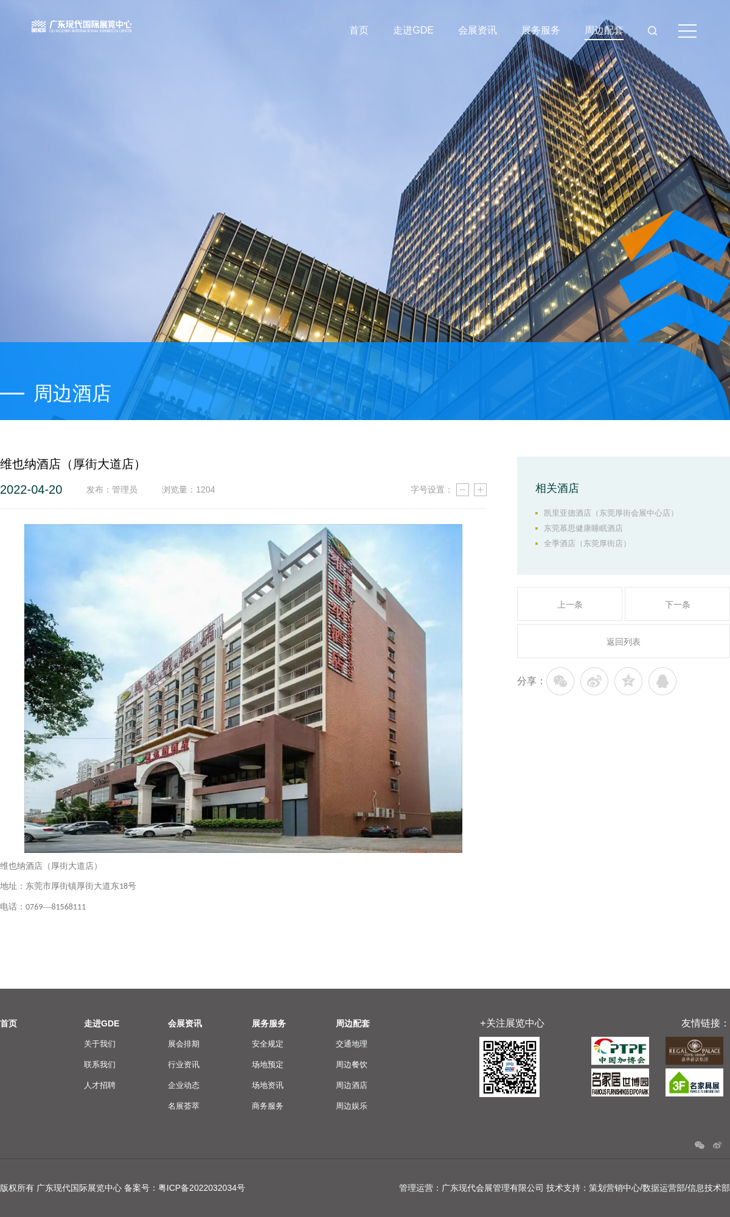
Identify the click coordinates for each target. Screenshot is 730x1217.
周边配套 (604, 30)
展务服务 (540, 30)
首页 (359, 30)
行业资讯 (184, 1064)
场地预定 (267, 1064)
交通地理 (351, 1043)
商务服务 (267, 1105)
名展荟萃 (184, 1105)
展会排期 (184, 1043)
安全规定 (267, 1043)
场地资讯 (267, 1085)
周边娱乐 (351, 1105)
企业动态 (184, 1085)
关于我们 (100, 1043)
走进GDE (413, 30)
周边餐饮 (351, 1064)
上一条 (570, 604)
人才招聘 (100, 1085)
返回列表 (624, 642)
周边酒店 (351, 1085)
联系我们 (100, 1064)
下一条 (677, 604)
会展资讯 (477, 30)
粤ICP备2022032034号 (201, 1188)
